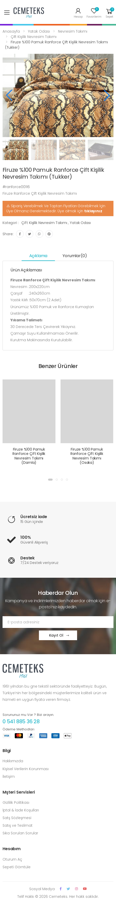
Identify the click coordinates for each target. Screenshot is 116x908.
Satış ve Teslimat (18, 825)
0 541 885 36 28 (21, 721)
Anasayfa (11, 31)
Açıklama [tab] (38, 256)
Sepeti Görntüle (17, 867)
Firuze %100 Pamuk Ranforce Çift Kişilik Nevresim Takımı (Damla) (28, 456)
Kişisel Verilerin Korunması (26, 768)
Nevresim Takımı (72, 31)
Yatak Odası (39, 31)
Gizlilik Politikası (16, 802)
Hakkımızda (13, 761)
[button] (109, 12)
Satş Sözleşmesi (17, 817)
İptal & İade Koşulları (21, 810)
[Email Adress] (58, 622)
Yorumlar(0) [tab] (75, 256)
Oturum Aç (12, 859)
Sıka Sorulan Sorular (20, 833)
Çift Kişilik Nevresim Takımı (33, 36)
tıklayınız (93, 211)
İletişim (9, 776)
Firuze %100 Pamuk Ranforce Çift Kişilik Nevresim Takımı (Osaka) (86, 456)
